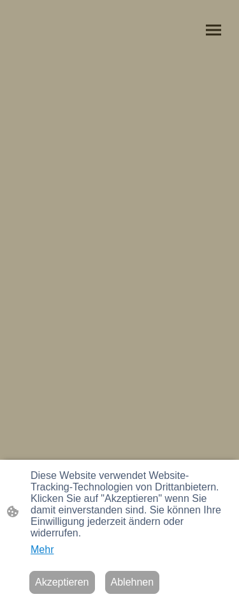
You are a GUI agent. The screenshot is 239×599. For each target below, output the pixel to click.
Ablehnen (132, 582)
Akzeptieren (62, 582)
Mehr (42, 549)
